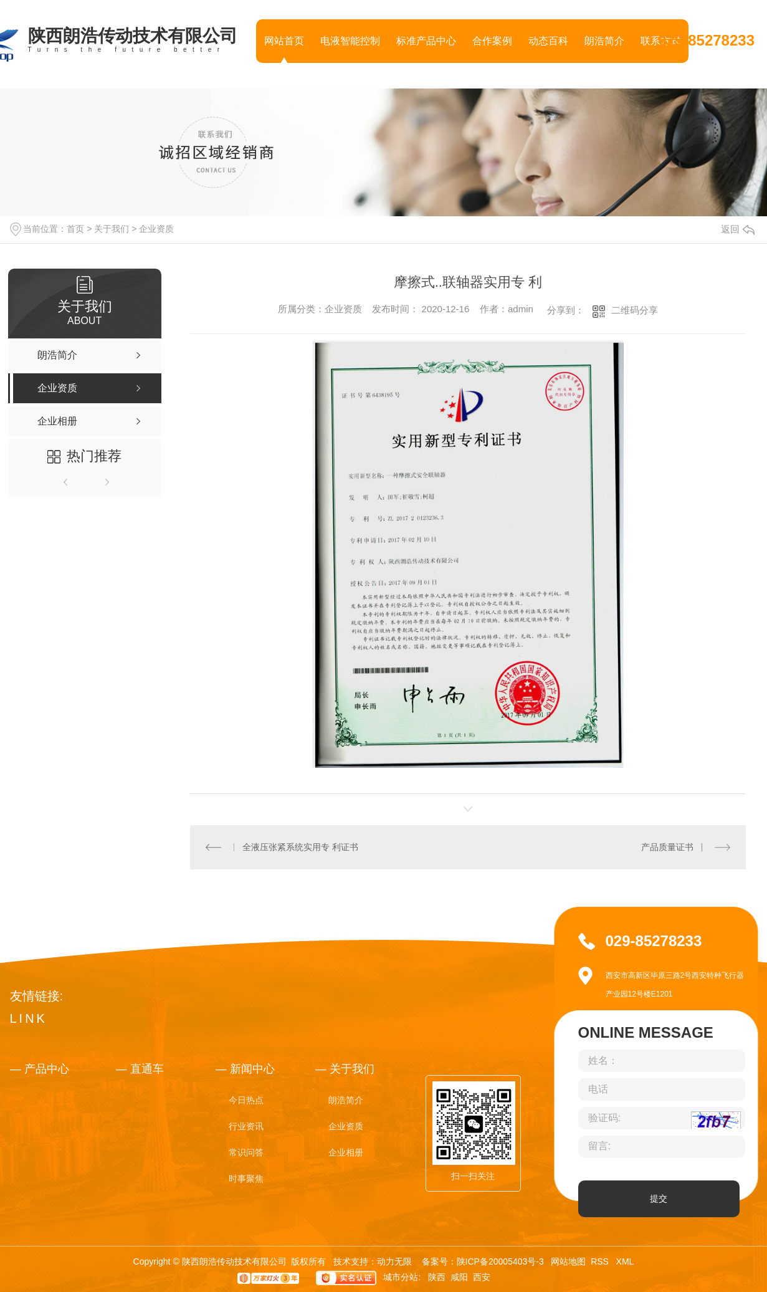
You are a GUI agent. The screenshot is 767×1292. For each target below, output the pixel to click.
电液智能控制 (350, 41)
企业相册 (345, 1152)
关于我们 (111, 229)
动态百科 (548, 41)
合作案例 (492, 41)
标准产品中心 (426, 41)
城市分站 (400, 1278)
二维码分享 (634, 310)
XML (625, 1261)
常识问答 (246, 1152)
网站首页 (284, 41)
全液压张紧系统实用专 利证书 (300, 847)
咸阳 (459, 1278)
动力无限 (394, 1261)
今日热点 (246, 1100)
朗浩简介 (604, 41)
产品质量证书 (667, 847)
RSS (601, 1261)
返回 (738, 229)
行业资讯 (246, 1126)
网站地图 (568, 1261)
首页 (75, 229)
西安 (481, 1278)
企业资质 (156, 229)
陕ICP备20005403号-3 (500, 1261)
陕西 (436, 1278)
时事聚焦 (246, 1179)
